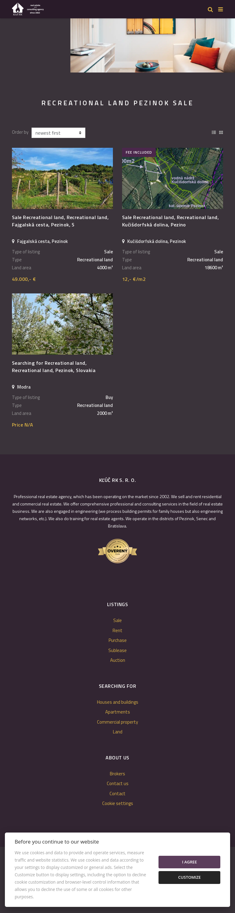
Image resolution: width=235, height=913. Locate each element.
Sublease (117, 650)
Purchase (118, 640)
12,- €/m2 (134, 279)
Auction (117, 660)
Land (117, 731)
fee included (139, 152)
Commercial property (117, 721)
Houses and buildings (117, 702)
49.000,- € (24, 279)
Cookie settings (117, 803)
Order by (20, 132)
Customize (189, 877)
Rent (117, 630)
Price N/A (22, 424)
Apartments (117, 711)
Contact (117, 793)
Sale (117, 620)
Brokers (117, 773)
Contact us (118, 783)
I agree (189, 862)
